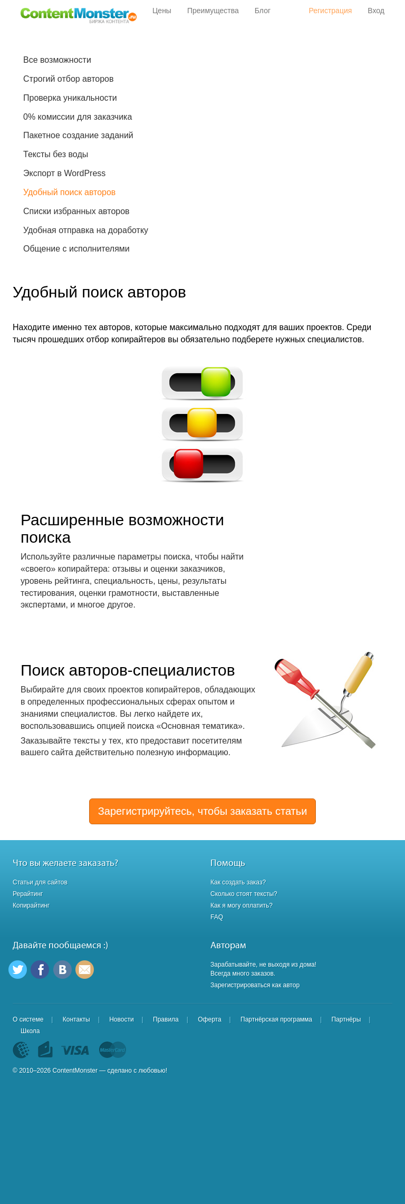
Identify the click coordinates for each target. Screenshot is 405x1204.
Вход (376, 10)
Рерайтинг (28, 894)
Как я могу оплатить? (241, 905)
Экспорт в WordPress (64, 173)
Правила (166, 1019)
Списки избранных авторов (76, 211)
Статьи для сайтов (40, 882)
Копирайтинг (31, 905)
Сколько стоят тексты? (243, 894)
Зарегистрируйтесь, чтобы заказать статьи (202, 811)
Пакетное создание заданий (78, 135)
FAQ (216, 917)
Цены (161, 10)
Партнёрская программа (276, 1019)
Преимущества (213, 10)
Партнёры (346, 1019)
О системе (28, 1019)
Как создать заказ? (238, 882)
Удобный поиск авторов (69, 192)
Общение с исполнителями (76, 248)
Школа (30, 1031)
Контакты (76, 1019)
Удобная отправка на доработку (85, 230)
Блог (263, 10)
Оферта (209, 1019)
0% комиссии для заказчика (77, 116)
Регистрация (330, 10)
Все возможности (57, 59)
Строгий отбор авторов (68, 78)
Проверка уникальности (70, 97)
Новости (121, 1019)
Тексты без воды (55, 154)
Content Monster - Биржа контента (79, 16)
